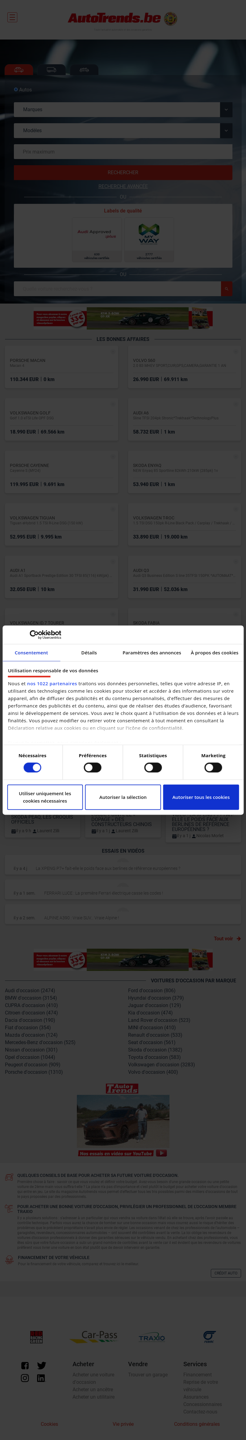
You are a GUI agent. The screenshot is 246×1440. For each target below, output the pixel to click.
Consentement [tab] (31, 652)
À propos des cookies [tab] (214, 652)
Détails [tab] (89, 652)
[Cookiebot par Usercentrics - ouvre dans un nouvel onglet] (34, 634)
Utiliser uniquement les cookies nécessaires (45, 797)
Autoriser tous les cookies (201, 797)
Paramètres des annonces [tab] (152, 652)
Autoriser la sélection (123, 797)
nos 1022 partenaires (52, 683)
